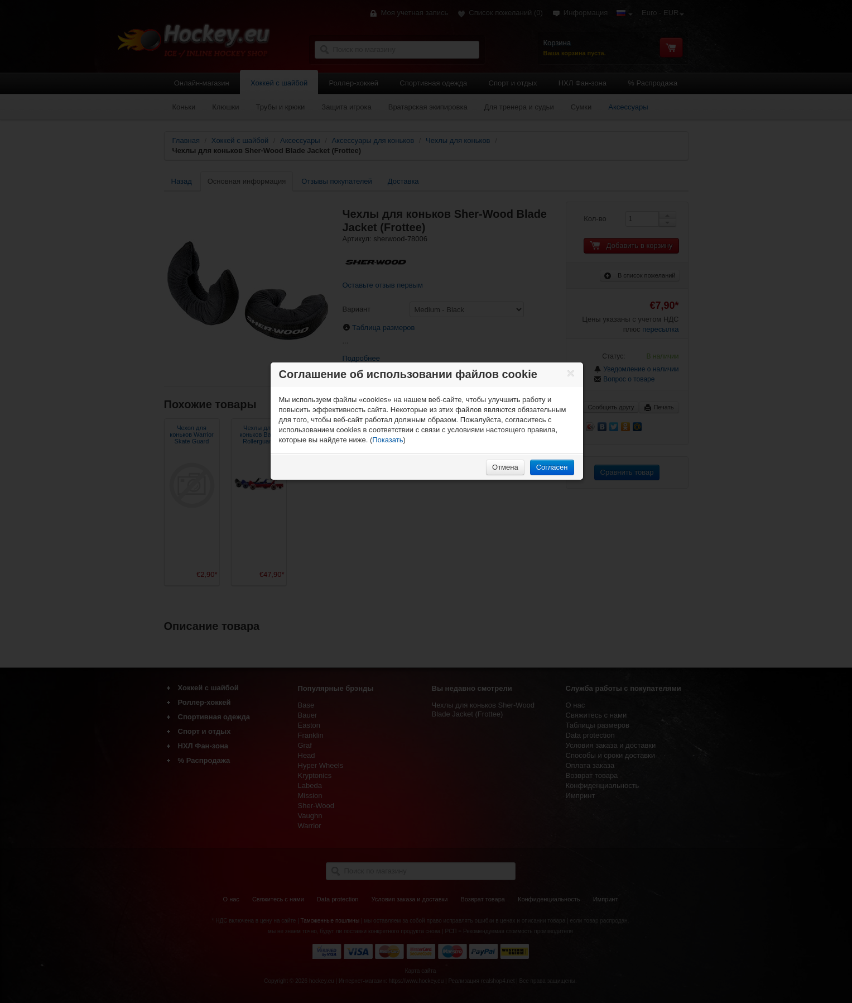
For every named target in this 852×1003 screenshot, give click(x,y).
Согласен (552, 467)
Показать (387, 440)
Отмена (505, 467)
